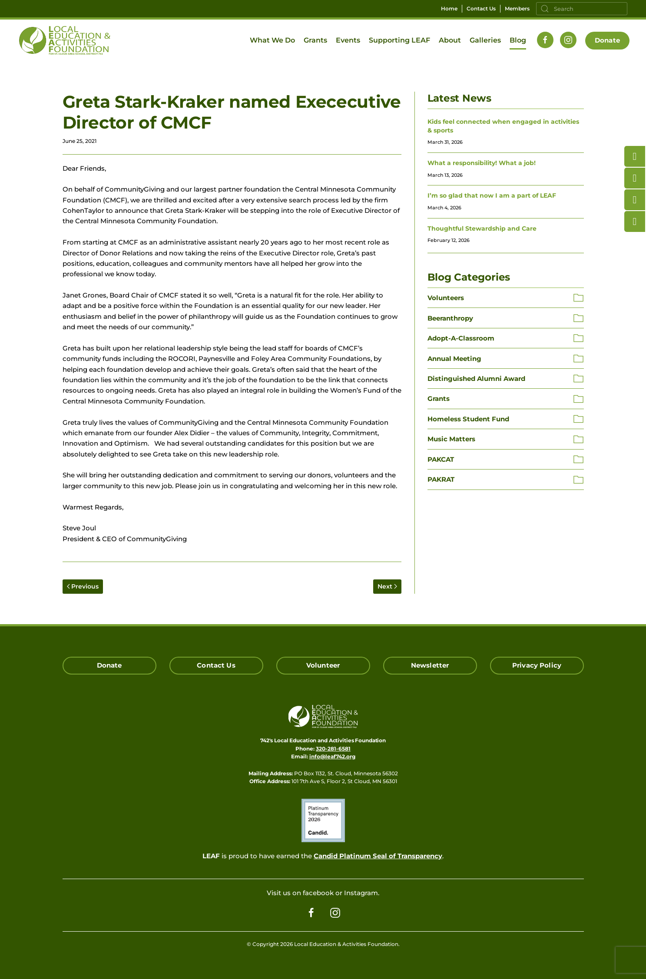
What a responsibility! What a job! (481, 163)
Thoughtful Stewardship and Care (482, 228)
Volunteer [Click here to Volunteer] (323, 665)
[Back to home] (64, 40)
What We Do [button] (272, 40)
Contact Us (481, 8)
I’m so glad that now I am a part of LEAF (491, 195)
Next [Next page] (387, 586)
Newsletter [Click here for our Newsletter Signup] (430, 665)
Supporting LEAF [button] (399, 40)
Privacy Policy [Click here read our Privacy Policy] (536, 665)
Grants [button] (315, 40)
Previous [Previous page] (83, 586)
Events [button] (348, 40)
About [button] (450, 40)
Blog (518, 40)
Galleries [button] (485, 40)
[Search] (581, 8)
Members (517, 8)
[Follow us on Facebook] (545, 40)
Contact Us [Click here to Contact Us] (216, 665)
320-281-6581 (333, 748)
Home (449, 8)
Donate (607, 40)
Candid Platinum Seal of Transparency (378, 856)
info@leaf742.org (332, 756)
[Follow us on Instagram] (568, 40)
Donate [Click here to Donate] (109, 665)
